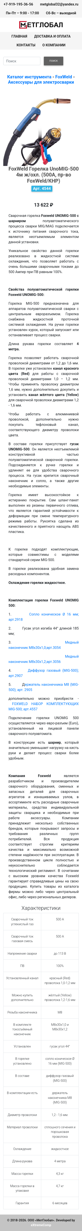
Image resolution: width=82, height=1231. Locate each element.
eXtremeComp (41, 1225)
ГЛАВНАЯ (19, 36)
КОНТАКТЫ (26, 45)
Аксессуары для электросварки (41, 82)
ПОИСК (54, 60)
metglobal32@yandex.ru (59, 4)
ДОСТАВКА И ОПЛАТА (52, 36)
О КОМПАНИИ (53, 45)
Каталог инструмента (29, 76)
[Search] (21, 61)
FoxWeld (63, 76)
